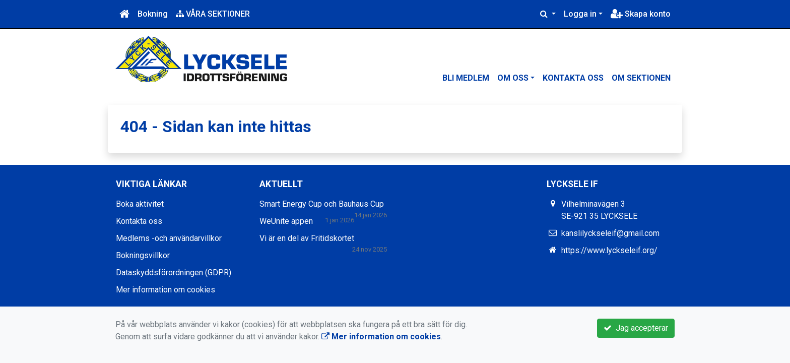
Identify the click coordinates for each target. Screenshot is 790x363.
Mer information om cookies (165, 289)
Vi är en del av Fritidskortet (306, 238)
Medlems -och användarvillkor (169, 238)
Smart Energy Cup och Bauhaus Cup (321, 204)
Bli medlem (465, 78)
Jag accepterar (636, 328)
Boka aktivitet (140, 204)
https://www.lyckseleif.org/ (609, 250)
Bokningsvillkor (143, 255)
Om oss (513, 78)
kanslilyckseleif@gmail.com (610, 233)
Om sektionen (641, 78)
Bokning (153, 14)
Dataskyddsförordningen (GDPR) (173, 272)
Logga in (580, 14)
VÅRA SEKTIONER (213, 14)
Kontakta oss (573, 78)
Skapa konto (641, 14)
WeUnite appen (286, 221)
